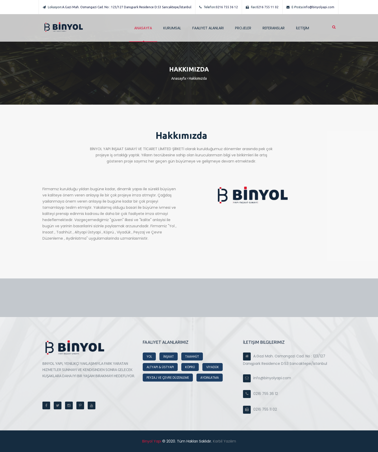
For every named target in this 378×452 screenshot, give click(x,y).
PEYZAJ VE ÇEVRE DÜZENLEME (168, 377)
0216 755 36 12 (218, 7)
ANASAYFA (143, 28)
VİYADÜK (212, 367)
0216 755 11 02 (262, 7)
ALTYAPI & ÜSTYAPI (160, 367)
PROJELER (243, 28)
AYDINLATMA (209, 377)
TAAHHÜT (192, 356)
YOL (149, 356)
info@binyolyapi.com (310, 7)
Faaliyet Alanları (208, 28)
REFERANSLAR (274, 28)
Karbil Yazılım (224, 441)
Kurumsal (172, 28)
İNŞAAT (168, 356)
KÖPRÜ (190, 367)
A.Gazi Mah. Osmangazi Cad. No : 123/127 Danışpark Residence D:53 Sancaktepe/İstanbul (117, 7)
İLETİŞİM (302, 28)
